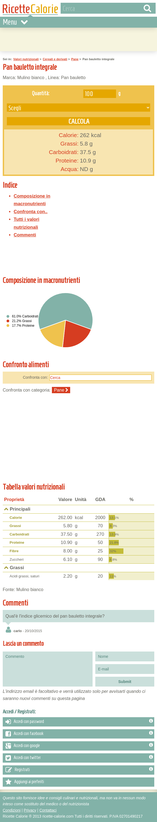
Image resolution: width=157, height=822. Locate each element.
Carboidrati (19, 534)
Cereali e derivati (55, 59)
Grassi (15, 526)
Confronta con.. (31, 211)
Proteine (17, 542)
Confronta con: (35, 377)
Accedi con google (79, 746)
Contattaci (48, 810)
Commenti (25, 235)
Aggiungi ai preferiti (24, 782)
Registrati (79, 770)
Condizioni (11, 810)
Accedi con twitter (79, 758)
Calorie (16, 518)
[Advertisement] (79, 38)
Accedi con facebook (79, 734)
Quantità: (40, 93)
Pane (75, 59)
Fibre (14, 551)
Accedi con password (79, 722)
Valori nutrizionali (26, 59)
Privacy (30, 810)
